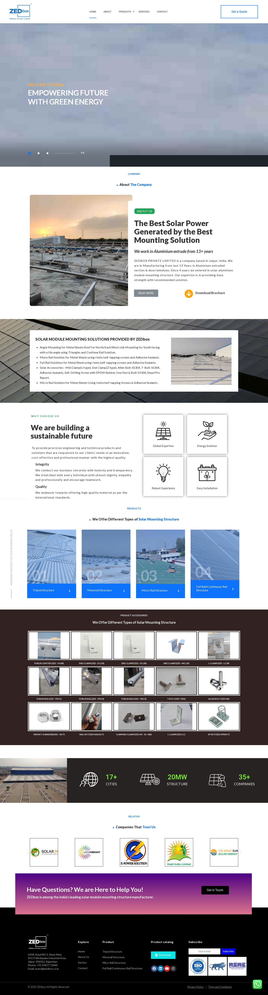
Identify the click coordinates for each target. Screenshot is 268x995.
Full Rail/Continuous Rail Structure (122, 968)
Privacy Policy (196, 987)
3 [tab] (47, 153)
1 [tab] (30, 153)
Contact (83, 968)
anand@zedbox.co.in (47, 968)
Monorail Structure (114, 957)
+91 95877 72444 (47, 965)
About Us (83, 956)
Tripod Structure (112, 951)
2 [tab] (38, 153)
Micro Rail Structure (114, 962)
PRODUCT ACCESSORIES (134, 615)
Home (81, 951)
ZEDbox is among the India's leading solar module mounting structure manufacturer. (90, 897)
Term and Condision (220, 987)
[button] (146, 293)
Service (82, 962)
